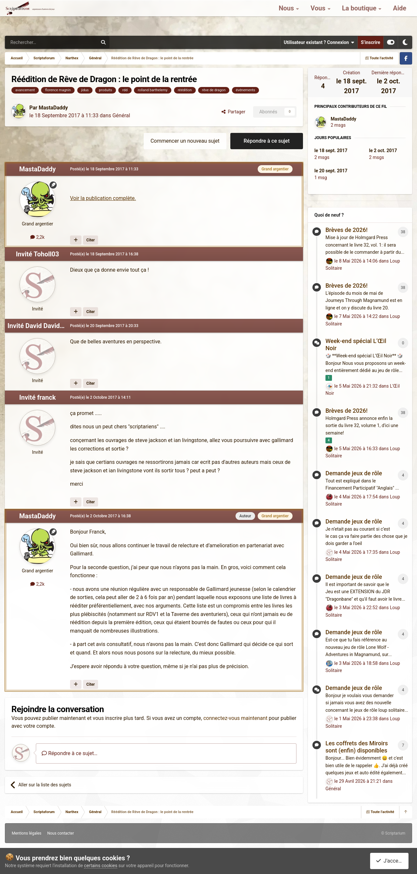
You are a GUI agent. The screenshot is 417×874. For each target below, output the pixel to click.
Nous (287, 16)
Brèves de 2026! (346, 229)
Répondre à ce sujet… (69, 753)
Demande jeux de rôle (353, 473)
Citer (90, 240)
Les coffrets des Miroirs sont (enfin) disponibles (356, 747)
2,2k (37, 237)
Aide (399, 16)
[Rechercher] (37, 42)
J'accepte (390, 861)
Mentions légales (26, 833)
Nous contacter (60, 833)
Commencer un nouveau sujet (185, 141)
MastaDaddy (53, 108)
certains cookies (100, 865)
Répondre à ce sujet (267, 141)
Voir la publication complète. (103, 198)
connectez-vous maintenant (235, 718)
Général (121, 115)
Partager (233, 111)
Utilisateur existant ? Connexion (319, 42)
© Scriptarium (393, 833)
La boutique (360, 16)
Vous (318, 16)
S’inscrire (370, 42)
